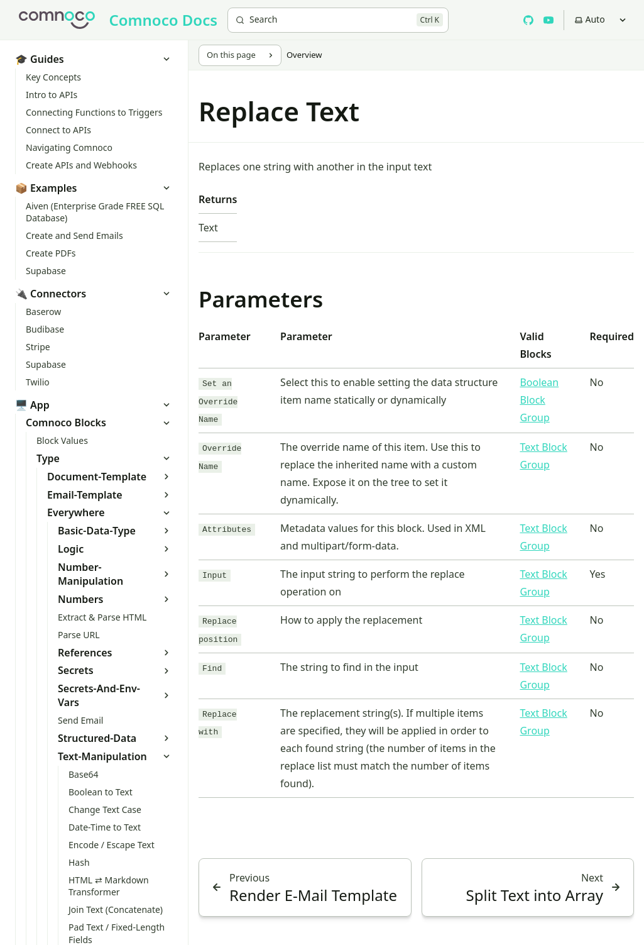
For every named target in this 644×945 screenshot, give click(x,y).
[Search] (338, 20)
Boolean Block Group (539, 399)
